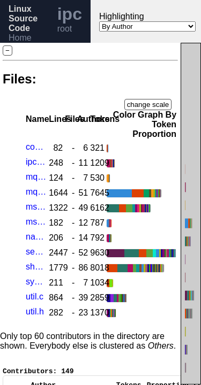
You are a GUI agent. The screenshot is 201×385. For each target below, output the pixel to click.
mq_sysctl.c (36, 176)
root (64, 28)
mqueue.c (36, 191)
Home (20, 37)
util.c (34, 296)
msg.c (36, 206)
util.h (35, 311)
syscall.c (36, 281)
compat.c (36, 146)
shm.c (36, 266)
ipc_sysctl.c (36, 161)
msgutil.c (36, 221)
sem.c (36, 251)
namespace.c (36, 236)
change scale (148, 105)
